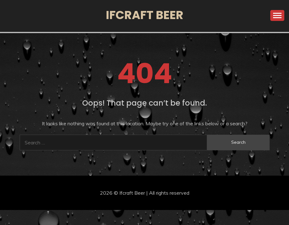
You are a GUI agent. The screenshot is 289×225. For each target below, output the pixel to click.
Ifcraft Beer (144, 15)
